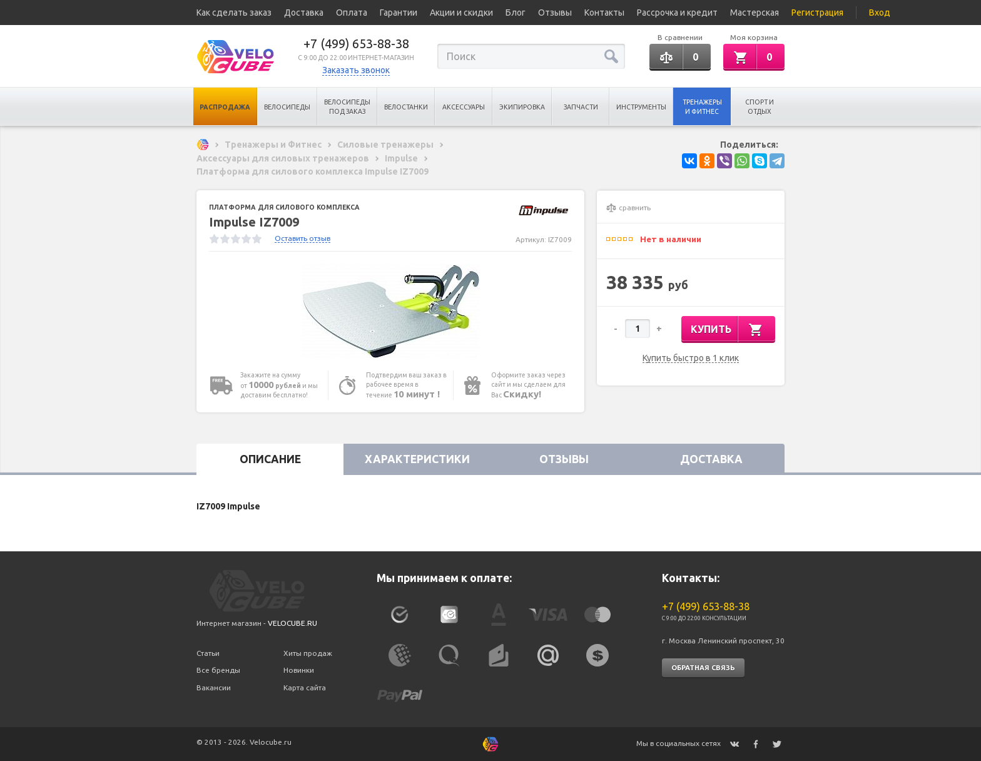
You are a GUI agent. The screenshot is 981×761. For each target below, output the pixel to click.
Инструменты (641, 107)
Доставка (303, 13)
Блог (516, 13)
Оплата (351, 13)
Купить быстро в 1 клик (691, 358)
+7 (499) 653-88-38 (356, 43)
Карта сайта (304, 687)
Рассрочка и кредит (677, 13)
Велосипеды (287, 107)
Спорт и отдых (759, 106)
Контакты (604, 13)
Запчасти (581, 107)
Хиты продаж (307, 653)
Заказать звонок (356, 70)
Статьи (208, 653)
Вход (879, 13)
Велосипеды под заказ (347, 106)
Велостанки (406, 107)
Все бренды (218, 670)
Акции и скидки (461, 13)
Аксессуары (463, 107)
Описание (270, 459)
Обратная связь (703, 668)
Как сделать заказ (234, 13)
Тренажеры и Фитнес (702, 106)
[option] (390, 311)
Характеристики (417, 459)
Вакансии (213, 687)
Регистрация (817, 13)
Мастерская (754, 13)
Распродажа (225, 107)
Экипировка (522, 107)
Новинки (298, 670)
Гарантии (398, 13)
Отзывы (555, 13)
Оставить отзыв (302, 238)
